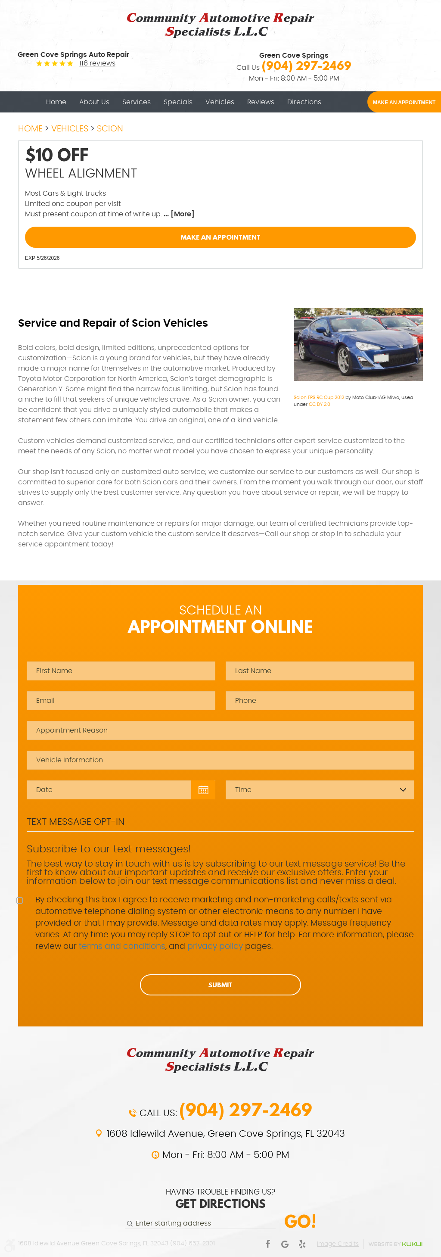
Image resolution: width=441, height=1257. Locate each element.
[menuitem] (56, 102)
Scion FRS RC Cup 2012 (319, 397)
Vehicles (219, 102)
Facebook (267, 1244)
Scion (110, 129)
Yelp (302, 1244)
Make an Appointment (221, 237)
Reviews (260, 102)
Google (284, 1244)
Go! (300, 1221)
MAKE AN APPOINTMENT (404, 103)
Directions (304, 102)
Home (56, 102)
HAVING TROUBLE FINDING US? (220, 1199)
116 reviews (97, 63)
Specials (178, 102)
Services (136, 102)
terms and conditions (122, 946)
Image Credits (338, 1244)
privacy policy (215, 946)
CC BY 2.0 (319, 404)
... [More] (178, 214)
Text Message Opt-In (75, 822)
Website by (395, 1244)
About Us (94, 102)
